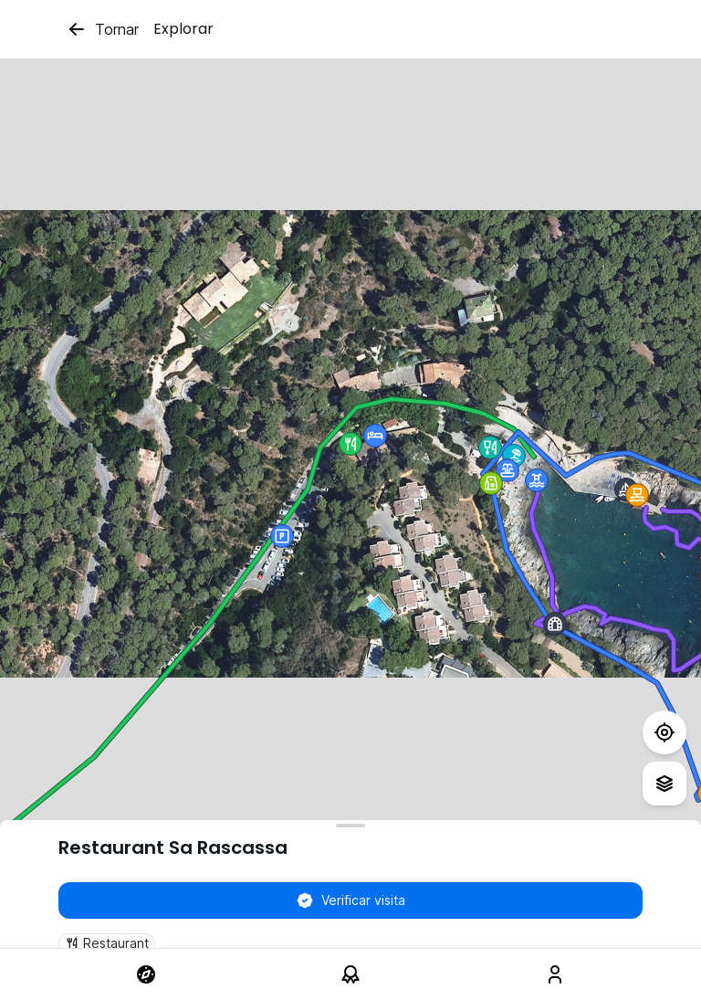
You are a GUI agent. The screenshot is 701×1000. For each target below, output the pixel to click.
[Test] (664, 732)
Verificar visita (350, 900)
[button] (514, 456)
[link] (146, 974)
